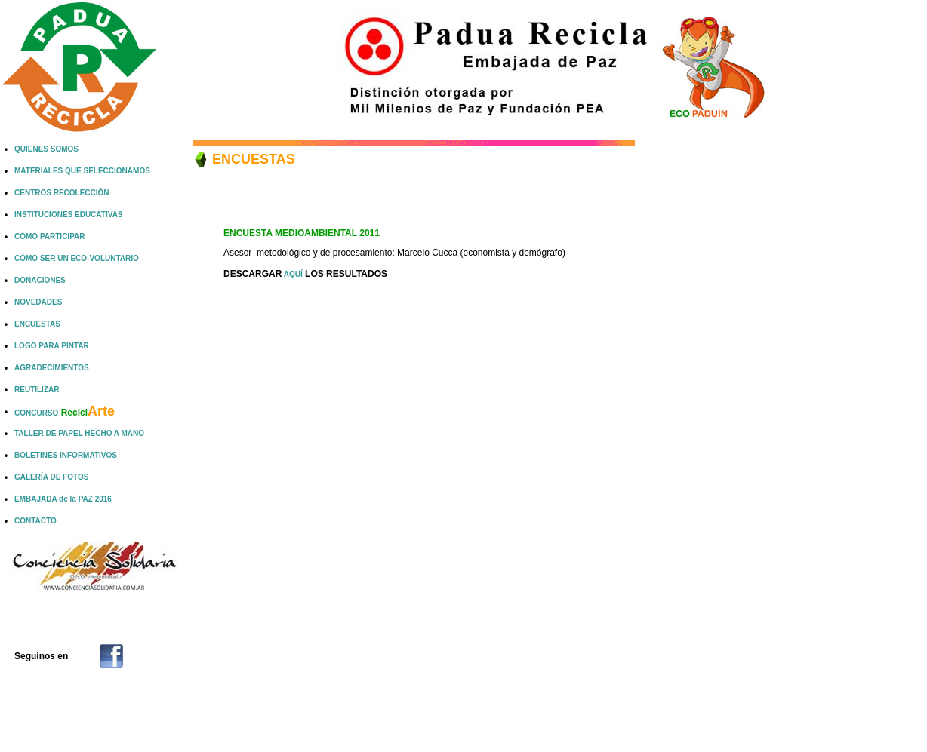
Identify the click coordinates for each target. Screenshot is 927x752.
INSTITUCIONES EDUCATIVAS (68, 214)
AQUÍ (292, 274)
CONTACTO (35, 521)
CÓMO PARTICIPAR (49, 236)
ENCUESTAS (37, 324)
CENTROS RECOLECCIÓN (61, 193)
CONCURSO (64, 413)
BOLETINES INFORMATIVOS (65, 455)
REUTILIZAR (36, 389)
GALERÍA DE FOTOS (51, 477)
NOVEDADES (38, 302)
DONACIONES (40, 280)
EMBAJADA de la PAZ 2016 (63, 499)
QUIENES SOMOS (46, 149)
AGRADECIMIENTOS (51, 368)
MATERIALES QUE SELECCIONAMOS (82, 171)
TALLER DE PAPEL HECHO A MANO (79, 433)
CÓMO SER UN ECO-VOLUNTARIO (76, 258)
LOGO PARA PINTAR (51, 346)
